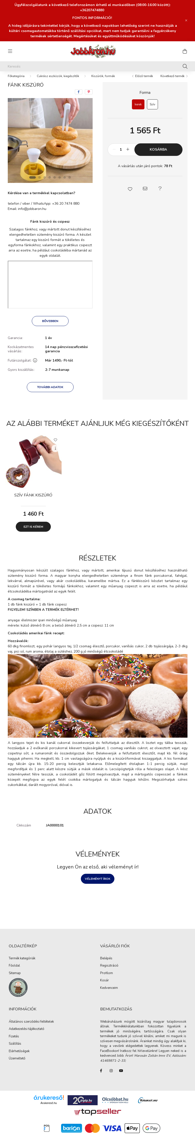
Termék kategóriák (22, 964)
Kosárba (158, 154)
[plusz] (128, 154)
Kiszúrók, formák (103, 81)
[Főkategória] (16, 81)
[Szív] (152, 109)
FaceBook (101, 1076)
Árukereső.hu (49, 1107)
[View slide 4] (49, 182)
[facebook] (78, 96)
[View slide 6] (59, 182)
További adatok (50, 392)
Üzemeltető (17, 1064)
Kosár (104, 986)
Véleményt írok (97, 884)
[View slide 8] (69, 182)
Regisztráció (109, 971)
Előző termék (144, 81)
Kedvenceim (109, 993)
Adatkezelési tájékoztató (26, 1034)
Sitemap (15, 978)
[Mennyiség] (121, 155)
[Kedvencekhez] (55, 444)
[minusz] (114, 154)
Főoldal (14, 971)
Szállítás (15, 1049)
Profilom (106, 978)
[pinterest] (89, 96)
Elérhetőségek (19, 1056)
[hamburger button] (10, 51)
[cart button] (185, 51)
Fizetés (14, 1042)
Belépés (106, 964)
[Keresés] (97, 66)
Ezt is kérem (33, 532)
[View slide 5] (54, 182)
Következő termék (172, 81)
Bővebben (50, 326)
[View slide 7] (64, 182)
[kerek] (138, 109)
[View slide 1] (32, 182)
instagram (111, 1076)
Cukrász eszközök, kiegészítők (58, 81)
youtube (121, 1076)
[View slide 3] (44, 182)
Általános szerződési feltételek (31, 1027)
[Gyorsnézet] (55, 453)
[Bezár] (186, 20)
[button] (130, 194)
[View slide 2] (39, 182)
